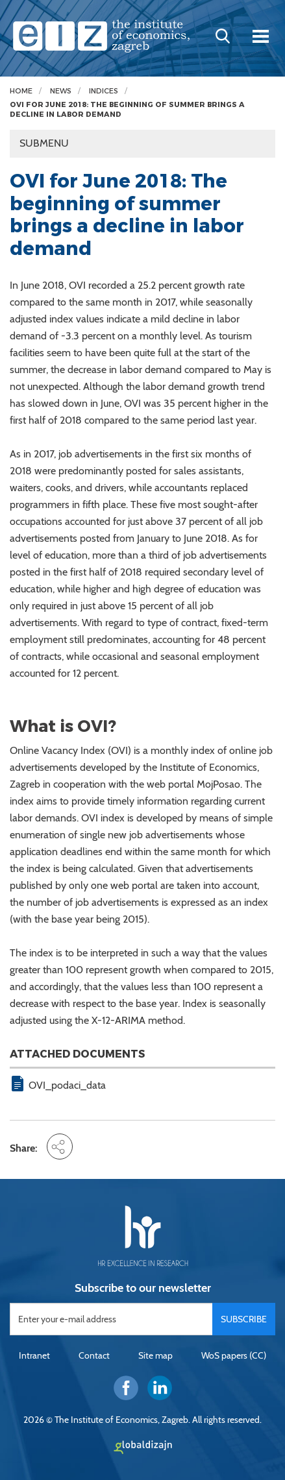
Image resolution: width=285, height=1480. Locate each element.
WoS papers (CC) (233, 1355)
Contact (94, 1355)
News (60, 91)
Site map (155, 1355)
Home (21, 91)
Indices (103, 91)
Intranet (34, 1355)
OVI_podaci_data (67, 1085)
